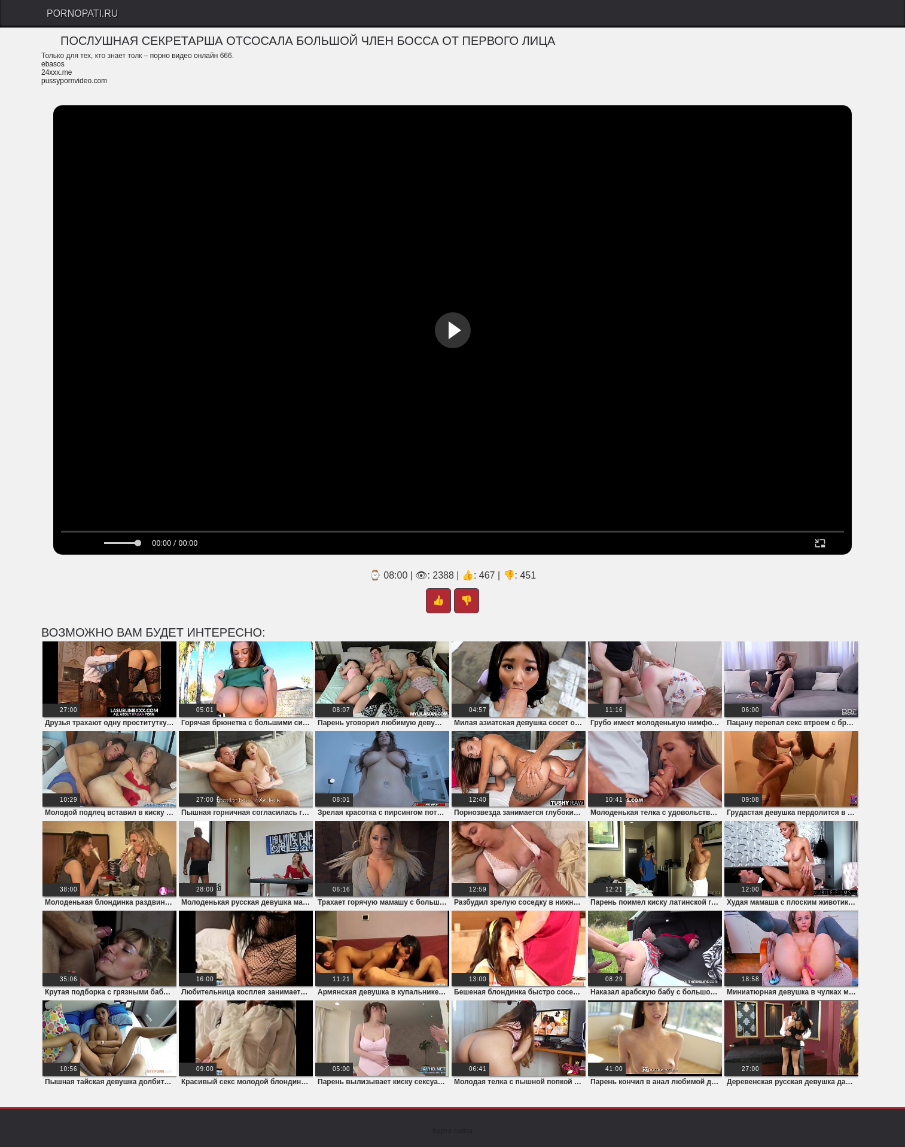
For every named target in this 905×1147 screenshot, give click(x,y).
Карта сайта (452, 1131)
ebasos (53, 64)
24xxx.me (56, 72)
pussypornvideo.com (74, 81)
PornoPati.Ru (82, 13)
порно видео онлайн (184, 55)
